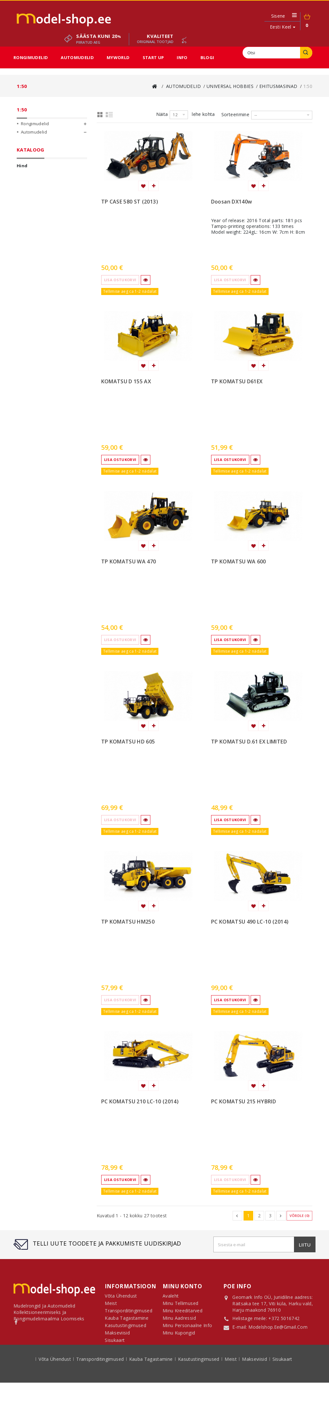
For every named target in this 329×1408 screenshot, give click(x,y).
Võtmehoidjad (49, 237)
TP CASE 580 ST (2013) (129, 202)
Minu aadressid (179, 1320)
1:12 (39, 195)
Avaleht (171, 1298)
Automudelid (77, 57)
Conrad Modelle (42, 162)
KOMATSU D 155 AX (126, 381)
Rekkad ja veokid (46, 357)
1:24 (39, 203)
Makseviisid (255, 1385)
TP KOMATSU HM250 (128, 922)
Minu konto (182, 1286)
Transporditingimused (100, 1385)
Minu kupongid (179, 1335)
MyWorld (118, 57)
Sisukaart (115, 1343)
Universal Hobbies (45, 170)
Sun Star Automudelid (48, 245)
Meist (231, 1385)
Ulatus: (25, 321)
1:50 (39, 228)
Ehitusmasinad (46, 187)
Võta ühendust (55, 1385)
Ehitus (34, 348)
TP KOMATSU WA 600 (238, 562)
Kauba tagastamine (151, 1385)
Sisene (278, 16)
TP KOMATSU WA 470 (128, 562)
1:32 (39, 220)
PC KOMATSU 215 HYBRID (243, 1102)
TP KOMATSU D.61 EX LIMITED (249, 742)
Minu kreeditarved (182, 1313)
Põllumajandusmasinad (55, 178)
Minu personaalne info (187, 1328)
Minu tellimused (180, 1306)
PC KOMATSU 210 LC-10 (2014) (140, 1102)
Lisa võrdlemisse (153, 186)
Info (182, 57)
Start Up (153, 57)
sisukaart (282, 1385)
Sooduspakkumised (41, 270)
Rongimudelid (30, 57)
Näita (162, 114)
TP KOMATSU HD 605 (128, 742)
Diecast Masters (42, 153)
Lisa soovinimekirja (143, 186)
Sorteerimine (235, 114)
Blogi (207, 57)
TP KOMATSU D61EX (237, 381)
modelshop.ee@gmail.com (277, 1328)
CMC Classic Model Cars (50, 145)
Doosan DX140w (231, 202)
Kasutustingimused (199, 1385)
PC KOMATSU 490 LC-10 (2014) (250, 922)
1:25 (39, 212)
